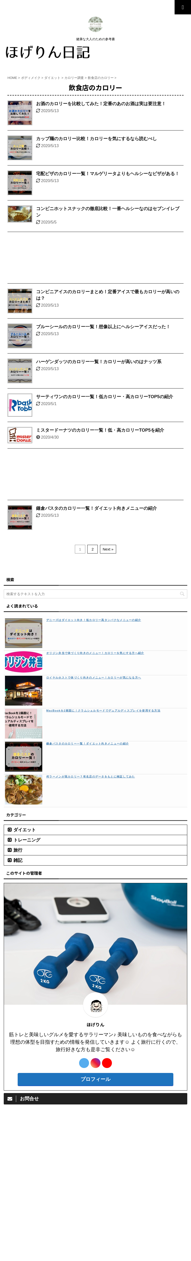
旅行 (17, 850)
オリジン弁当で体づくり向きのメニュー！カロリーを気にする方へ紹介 (95, 652)
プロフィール (95, 1079)
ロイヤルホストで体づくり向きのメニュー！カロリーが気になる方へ (93, 677)
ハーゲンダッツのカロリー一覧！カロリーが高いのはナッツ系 (98, 361)
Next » (108, 549)
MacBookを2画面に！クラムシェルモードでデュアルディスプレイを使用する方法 (103, 710)
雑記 (17, 860)
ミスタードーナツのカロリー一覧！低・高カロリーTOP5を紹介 (100, 430)
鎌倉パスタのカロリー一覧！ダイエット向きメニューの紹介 (96, 508)
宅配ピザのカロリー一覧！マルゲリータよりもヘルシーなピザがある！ (107, 173)
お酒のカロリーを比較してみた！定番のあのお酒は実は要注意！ (101, 103)
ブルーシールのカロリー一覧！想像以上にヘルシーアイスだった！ (103, 326)
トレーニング (26, 840)
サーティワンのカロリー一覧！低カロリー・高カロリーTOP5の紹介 (104, 396)
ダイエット (24, 829)
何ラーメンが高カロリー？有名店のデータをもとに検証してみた (90, 776)
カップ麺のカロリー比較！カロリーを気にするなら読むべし (96, 138)
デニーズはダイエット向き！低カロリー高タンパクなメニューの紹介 (93, 619)
